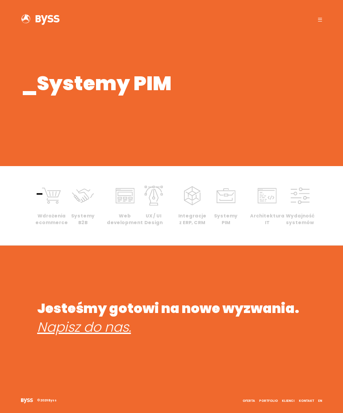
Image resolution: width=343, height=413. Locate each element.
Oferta (249, 401)
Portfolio (268, 401)
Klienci (288, 401)
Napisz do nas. (84, 327)
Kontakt (306, 401)
